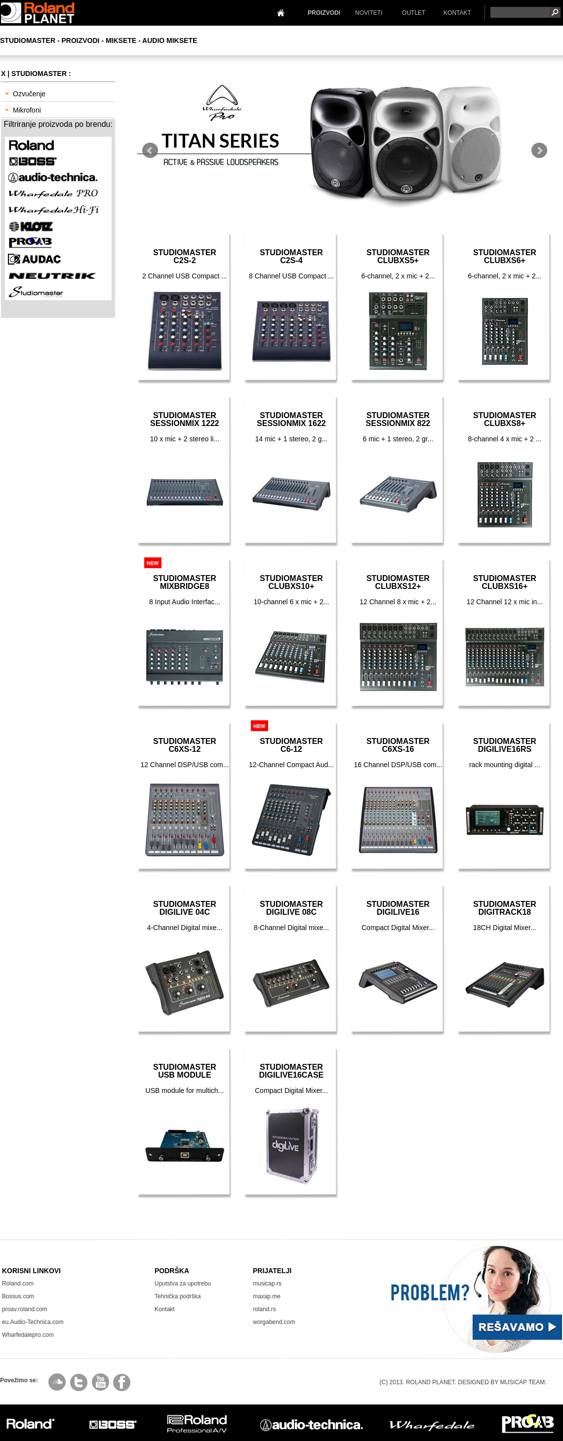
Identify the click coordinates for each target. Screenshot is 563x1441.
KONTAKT (457, 12)
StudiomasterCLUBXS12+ (398, 582)
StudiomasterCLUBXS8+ (504, 419)
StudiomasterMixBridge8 (184, 582)
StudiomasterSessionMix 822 (398, 419)
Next (539, 150)
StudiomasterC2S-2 (184, 256)
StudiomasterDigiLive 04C (184, 908)
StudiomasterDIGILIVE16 (398, 908)
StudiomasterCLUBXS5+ (398, 256)
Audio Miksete (169, 40)
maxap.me (267, 1296)
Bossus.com (18, 1296)
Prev (150, 150)
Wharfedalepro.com (28, 1334)
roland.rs (264, 1309)
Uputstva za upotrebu (183, 1283)
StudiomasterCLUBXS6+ (504, 256)
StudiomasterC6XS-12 (184, 745)
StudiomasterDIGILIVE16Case (291, 1071)
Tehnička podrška (178, 1296)
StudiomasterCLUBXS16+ (504, 582)
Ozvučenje (25, 94)
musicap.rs (267, 1283)
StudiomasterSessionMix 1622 (291, 419)
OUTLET (413, 12)
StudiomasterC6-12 (291, 745)
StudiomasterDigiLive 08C (291, 908)
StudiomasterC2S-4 (291, 256)
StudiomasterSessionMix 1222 (184, 419)
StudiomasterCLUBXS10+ (291, 582)
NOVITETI (368, 12)
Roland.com (18, 1283)
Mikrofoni (23, 110)
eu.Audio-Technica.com (33, 1322)
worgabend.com (274, 1322)
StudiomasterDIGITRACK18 (504, 908)
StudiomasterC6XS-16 (398, 745)
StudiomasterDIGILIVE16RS (504, 745)
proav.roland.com (24, 1309)
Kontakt (165, 1309)
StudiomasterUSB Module (184, 1071)
